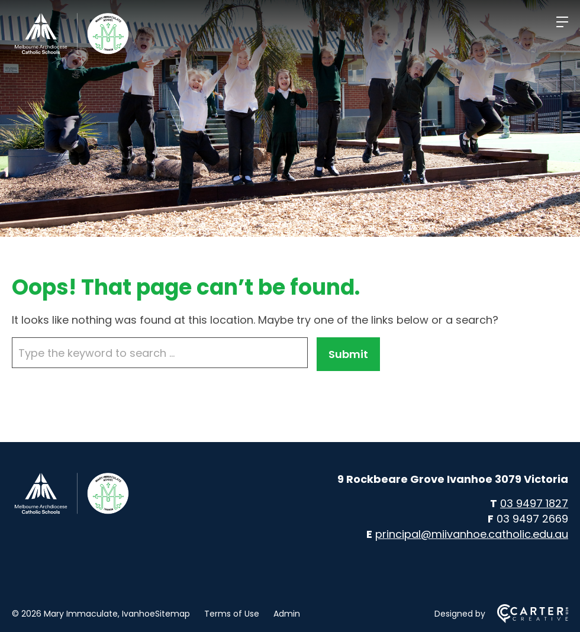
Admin (286, 614)
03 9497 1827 (534, 503)
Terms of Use (231, 614)
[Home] (71, 512)
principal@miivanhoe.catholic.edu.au (471, 534)
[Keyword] (160, 352)
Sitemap (172, 614)
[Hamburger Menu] (562, 22)
